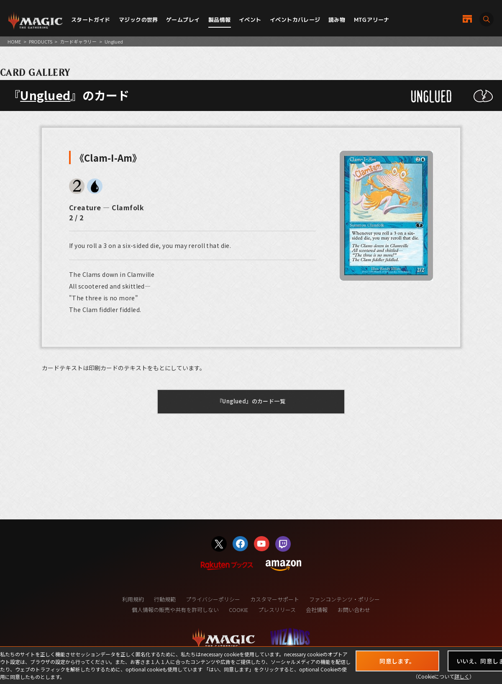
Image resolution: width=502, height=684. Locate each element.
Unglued (45, 95)
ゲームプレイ (183, 19)
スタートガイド (90, 19)
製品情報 (219, 19)
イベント (250, 19)
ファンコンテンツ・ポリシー (344, 599)
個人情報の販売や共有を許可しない (175, 610)
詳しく (461, 676)
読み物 (336, 19)
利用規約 (133, 599)
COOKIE (238, 610)
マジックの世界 (138, 19)
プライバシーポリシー (213, 599)
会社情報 (317, 610)
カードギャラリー (78, 41)
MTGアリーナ (371, 19)
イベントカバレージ (295, 19)
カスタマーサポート (274, 599)
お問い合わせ (354, 610)
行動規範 (165, 599)
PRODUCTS (40, 41)
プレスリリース (277, 610)
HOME (14, 41)
